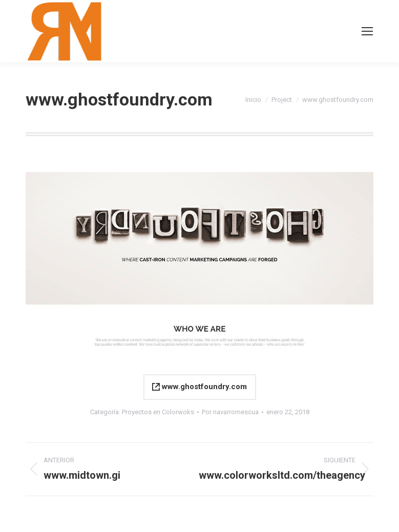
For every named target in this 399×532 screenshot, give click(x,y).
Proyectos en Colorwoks (158, 412)
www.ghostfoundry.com (199, 386)
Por (230, 412)
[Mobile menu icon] (367, 31)
